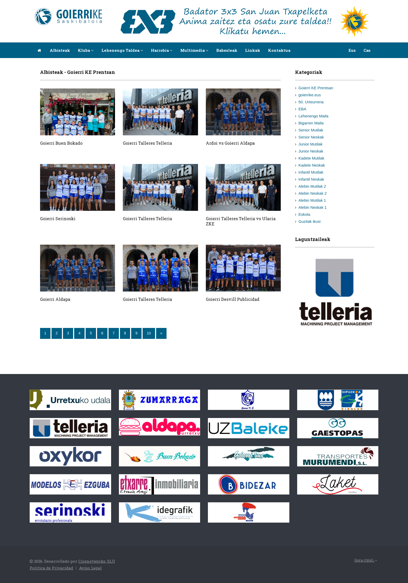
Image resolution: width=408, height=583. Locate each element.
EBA (302, 109)
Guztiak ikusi (309, 221)
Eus (352, 50)
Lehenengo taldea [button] (122, 50)
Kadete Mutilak (311, 158)
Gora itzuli (365, 560)
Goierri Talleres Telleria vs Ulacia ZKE (241, 221)
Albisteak (60, 50)
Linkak (252, 50)
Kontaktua (279, 50)
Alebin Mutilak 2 (312, 186)
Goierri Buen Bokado (61, 143)
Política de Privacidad (51, 568)
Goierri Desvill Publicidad (232, 299)
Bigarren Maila (311, 123)
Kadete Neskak (311, 165)
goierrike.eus (309, 95)
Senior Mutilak (310, 130)
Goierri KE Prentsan (315, 88)
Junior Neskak (310, 151)
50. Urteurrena (311, 102)
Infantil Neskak (311, 179)
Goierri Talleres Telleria (147, 143)
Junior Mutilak (310, 144)
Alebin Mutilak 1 (312, 200)
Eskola (304, 214)
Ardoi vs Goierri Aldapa (230, 143)
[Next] (161, 333)
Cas (367, 50)
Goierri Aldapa (55, 299)
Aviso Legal (90, 568)
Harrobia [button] (162, 50)
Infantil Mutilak (310, 172)
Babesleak (226, 50)
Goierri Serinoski (57, 218)
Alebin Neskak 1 (312, 207)
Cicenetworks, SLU (96, 561)
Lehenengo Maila (313, 116)
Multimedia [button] (194, 50)
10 (149, 333)
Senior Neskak (311, 137)
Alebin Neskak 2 (312, 193)
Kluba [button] (86, 50)
